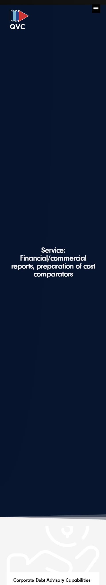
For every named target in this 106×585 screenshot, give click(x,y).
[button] (96, 8)
